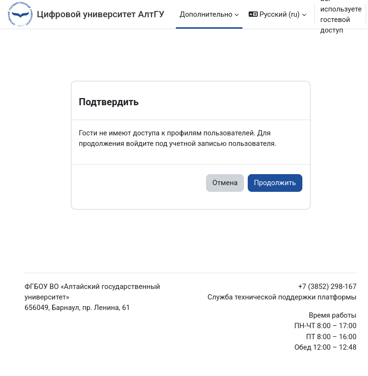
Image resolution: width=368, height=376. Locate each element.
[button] (277, 14)
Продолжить (275, 182)
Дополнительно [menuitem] (206, 14)
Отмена (225, 182)
